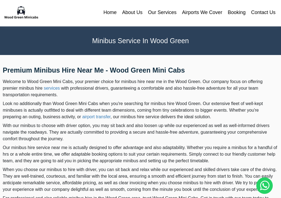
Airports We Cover (202, 12)
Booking (237, 12)
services (52, 88)
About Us (132, 12)
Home (110, 12)
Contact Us (263, 12)
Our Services (162, 12)
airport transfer (96, 116)
